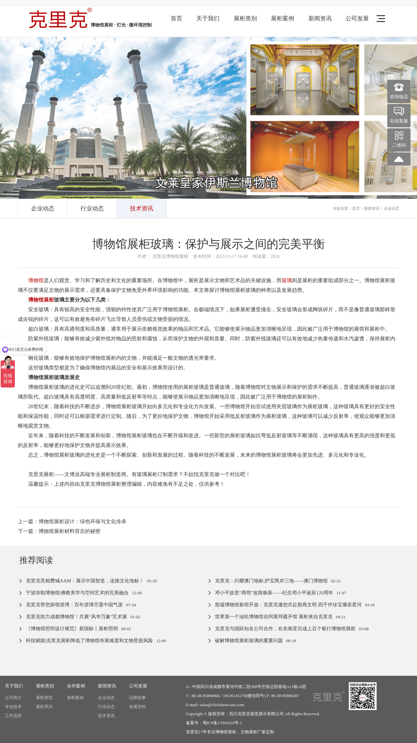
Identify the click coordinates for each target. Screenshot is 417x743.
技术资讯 (141, 208)
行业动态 (92, 208)
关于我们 (207, 18)
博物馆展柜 (225, 731)
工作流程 (13, 715)
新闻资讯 (320, 18)
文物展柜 (249, 731)
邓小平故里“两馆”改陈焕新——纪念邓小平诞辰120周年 (274, 592)
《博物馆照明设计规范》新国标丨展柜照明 (72, 628)
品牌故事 (137, 697)
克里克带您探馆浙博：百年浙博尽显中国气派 (74, 604)
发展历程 (137, 706)
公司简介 (13, 697)
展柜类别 (245, 18)
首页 (176, 18)
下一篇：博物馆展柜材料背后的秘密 (59, 531)
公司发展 (357, 18)
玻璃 (287, 280)
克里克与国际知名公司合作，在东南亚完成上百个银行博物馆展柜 (285, 628)
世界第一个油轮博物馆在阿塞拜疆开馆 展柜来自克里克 (274, 616)
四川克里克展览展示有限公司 (256, 713)
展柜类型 (44, 697)
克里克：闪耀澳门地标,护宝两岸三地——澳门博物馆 (271, 580)
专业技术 (13, 706)
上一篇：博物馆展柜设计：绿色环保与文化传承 (72, 521)
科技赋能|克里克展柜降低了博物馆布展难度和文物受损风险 (89, 640)
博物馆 (36, 280)
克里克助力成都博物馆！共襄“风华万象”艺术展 (76, 616)
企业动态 (42, 208)
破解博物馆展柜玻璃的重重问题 (249, 640)
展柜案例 (282, 18)
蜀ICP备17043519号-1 (222, 722)
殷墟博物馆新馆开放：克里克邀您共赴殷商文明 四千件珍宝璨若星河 (288, 604)
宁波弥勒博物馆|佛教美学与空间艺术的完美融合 (77, 592)
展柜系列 (44, 706)
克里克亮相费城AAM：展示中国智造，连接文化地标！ (85, 580)
